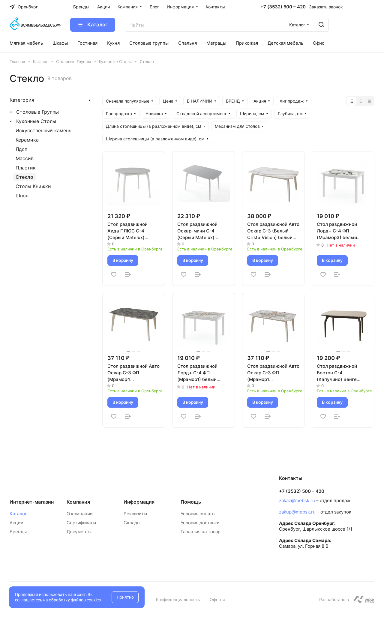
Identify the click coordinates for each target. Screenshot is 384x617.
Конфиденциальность (178, 599)
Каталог (18, 514)
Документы (79, 532)
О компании (80, 514)
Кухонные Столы (36, 121)
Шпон (22, 196)
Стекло (24, 177)
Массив (25, 158)
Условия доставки (200, 523)
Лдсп (21, 149)
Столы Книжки (33, 186)
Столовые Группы (37, 112)
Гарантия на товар (200, 532)
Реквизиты (135, 514)
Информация (139, 502)
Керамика (27, 140)
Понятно (125, 597)
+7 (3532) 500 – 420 (283, 7)
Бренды (18, 532)
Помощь (191, 502)
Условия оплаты (198, 514)
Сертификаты (81, 523)
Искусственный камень (43, 130)
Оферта (217, 599)
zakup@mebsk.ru (297, 512)
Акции (16, 523)
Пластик (26, 168)
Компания (78, 502)
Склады (132, 523)
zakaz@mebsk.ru (297, 500)
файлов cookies (86, 600)
